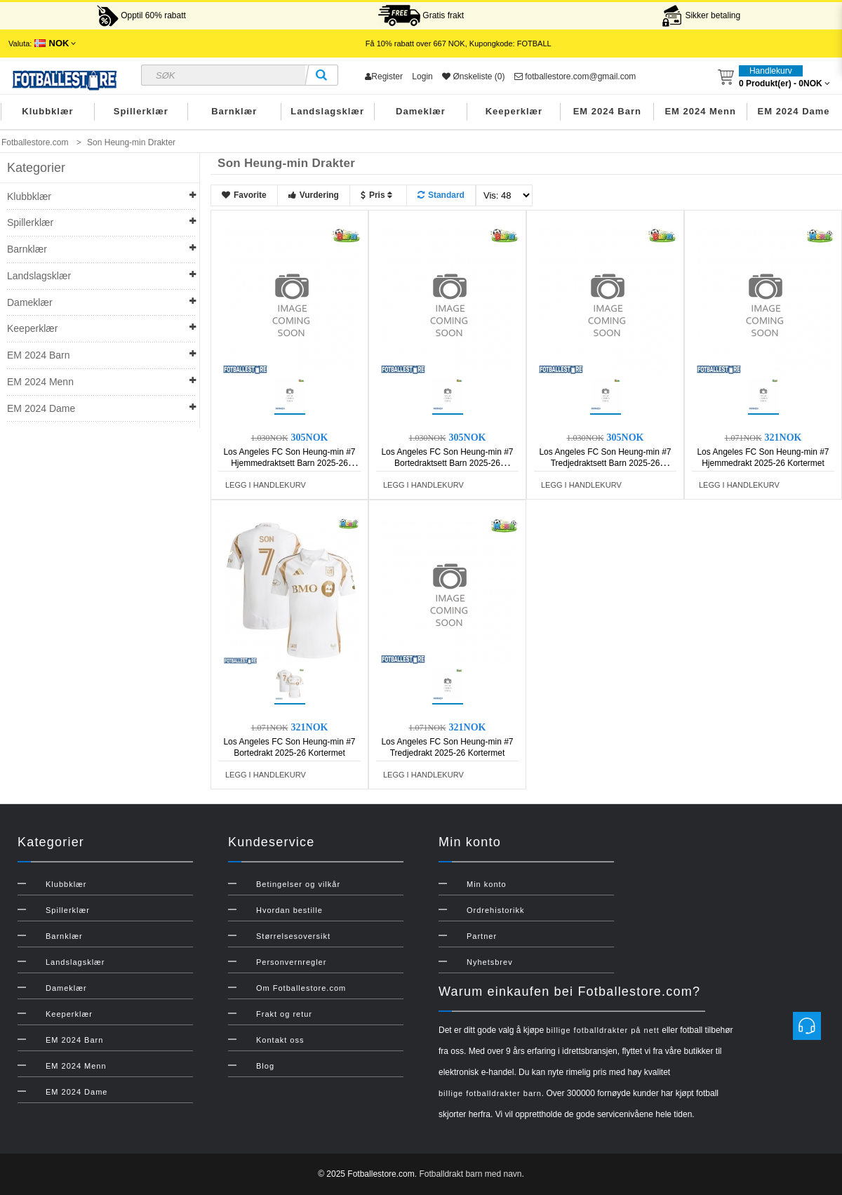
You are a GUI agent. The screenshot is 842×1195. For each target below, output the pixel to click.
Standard (441, 195)
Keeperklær (514, 111)
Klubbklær (47, 111)
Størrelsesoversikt (293, 936)
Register (384, 76)
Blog (265, 1066)
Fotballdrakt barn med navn (470, 1174)
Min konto (487, 884)
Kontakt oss (280, 1040)
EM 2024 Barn (607, 111)
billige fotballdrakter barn (490, 1093)
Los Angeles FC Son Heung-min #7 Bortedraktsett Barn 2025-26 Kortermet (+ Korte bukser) (447, 463)
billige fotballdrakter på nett (602, 1030)
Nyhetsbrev (490, 962)
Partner (482, 936)
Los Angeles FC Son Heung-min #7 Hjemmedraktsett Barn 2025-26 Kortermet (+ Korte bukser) (289, 463)
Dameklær (421, 111)
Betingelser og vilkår (298, 884)
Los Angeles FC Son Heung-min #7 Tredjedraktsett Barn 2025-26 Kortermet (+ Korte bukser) (605, 463)
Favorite (244, 195)
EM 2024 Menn (700, 111)
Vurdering (313, 195)
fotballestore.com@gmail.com (575, 76)
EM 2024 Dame (794, 111)
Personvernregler (291, 962)
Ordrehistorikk (495, 910)
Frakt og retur (284, 1014)
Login (422, 76)
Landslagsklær (327, 111)
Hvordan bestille (289, 910)
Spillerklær (141, 111)
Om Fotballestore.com (301, 988)
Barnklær (234, 111)
